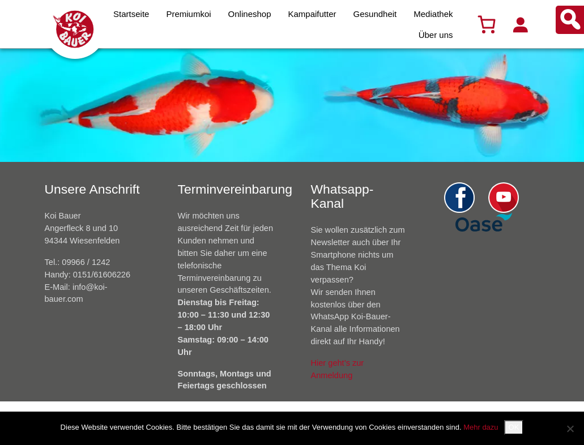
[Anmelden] (520, 24)
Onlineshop (249, 14)
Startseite (131, 14)
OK (514, 427)
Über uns (436, 35)
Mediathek (433, 14)
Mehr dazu (480, 427)
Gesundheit (375, 14)
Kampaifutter (312, 14)
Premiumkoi (188, 14)
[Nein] (570, 428)
